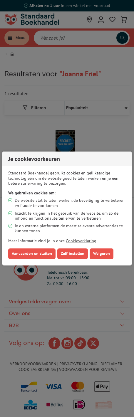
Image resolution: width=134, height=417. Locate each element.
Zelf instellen (72, 253)
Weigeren (101, 253)
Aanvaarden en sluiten (32, 253)
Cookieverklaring (81, 240)
